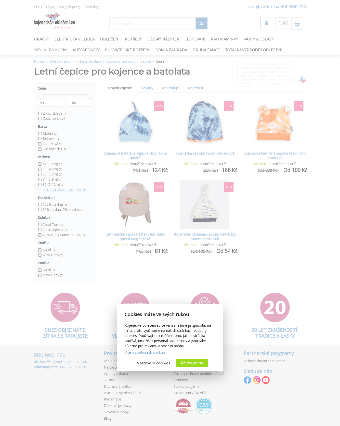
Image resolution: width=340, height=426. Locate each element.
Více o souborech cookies (145, 352)
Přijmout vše (192, 363)
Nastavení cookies (153, 363)
